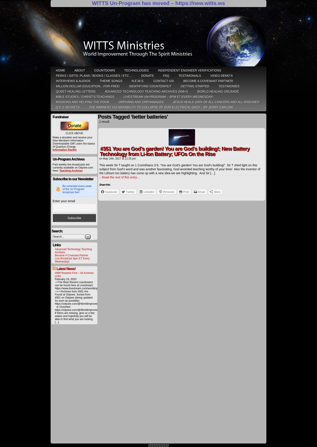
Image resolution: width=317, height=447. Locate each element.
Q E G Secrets (68, 107)
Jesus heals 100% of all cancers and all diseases (216, 102)
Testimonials (190, 75)
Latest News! (66, 269)
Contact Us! (163, 81)
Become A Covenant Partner (71, 255)
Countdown (104, 70)
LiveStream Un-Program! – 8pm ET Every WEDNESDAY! (168, 97)
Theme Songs (111, 81)
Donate (147, 75)
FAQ (166, 75)
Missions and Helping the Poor (82, 102)
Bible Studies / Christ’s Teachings (85, 97)
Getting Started (195, 86)
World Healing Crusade (218, 91)
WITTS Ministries (159, 38)
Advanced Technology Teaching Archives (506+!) (146, 91)
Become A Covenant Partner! (208, 81)
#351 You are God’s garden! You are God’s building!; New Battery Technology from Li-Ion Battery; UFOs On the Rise (175, 151)
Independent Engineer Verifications (189, 70)
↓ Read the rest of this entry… (119, 177)
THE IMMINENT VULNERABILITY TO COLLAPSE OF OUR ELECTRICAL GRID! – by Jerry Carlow (161, 107)
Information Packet (64, 149)
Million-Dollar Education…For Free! (88, 86)
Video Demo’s (221, 75)
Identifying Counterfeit (150, 86)
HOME (60, 70)
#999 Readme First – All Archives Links (74, 274)
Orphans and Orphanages (141, 102)
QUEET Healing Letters (76, 91)
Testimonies (229, 86)
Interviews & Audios (73, 81)
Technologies (136, 70)
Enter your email (64, 201)
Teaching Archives (71, 170)
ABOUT (79, 70)
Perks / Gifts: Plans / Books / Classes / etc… (94, 75)
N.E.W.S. (138, 81)
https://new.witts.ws (200, 3)
